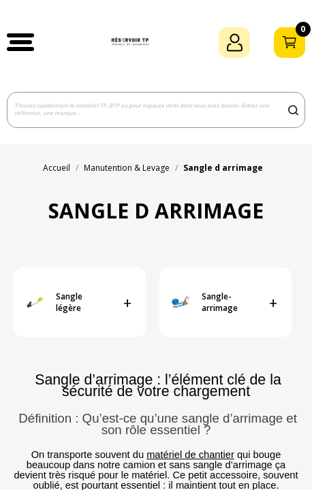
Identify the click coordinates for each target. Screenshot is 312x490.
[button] (20, 42)
